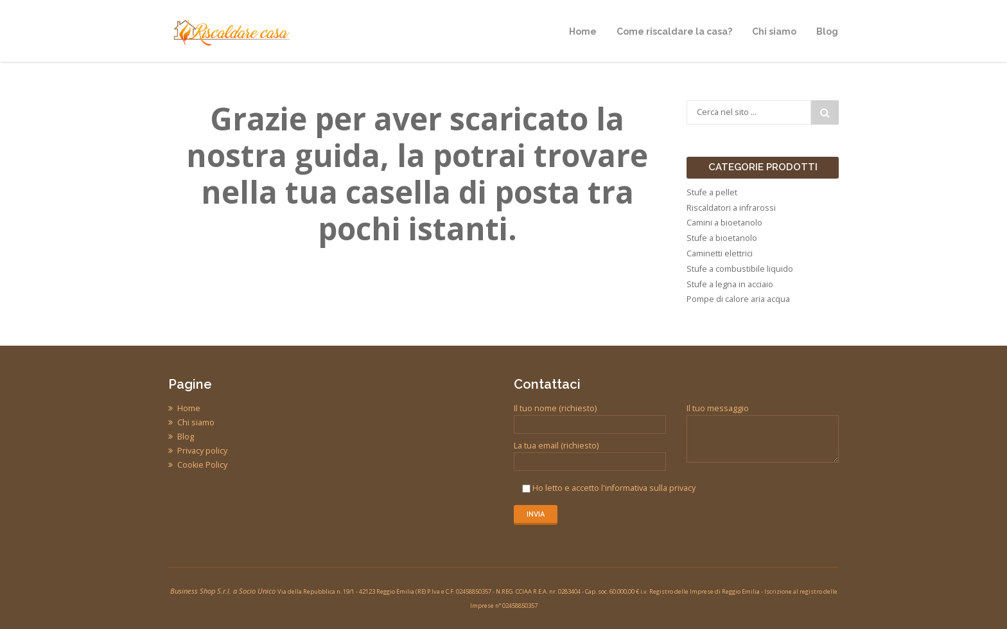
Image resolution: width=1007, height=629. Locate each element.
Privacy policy (202, 450)
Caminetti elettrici (720, 253)
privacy (682, 488)
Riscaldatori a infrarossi (731, 207)
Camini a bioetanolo (724, 222)
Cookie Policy (202, 464)
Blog (185, 436)
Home (188, 408)
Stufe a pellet (712, 192)
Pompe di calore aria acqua (738, 299)
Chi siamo (196, 422)
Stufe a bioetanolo (722, 238)
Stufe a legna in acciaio (730, 284)
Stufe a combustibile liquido (740, 268)
